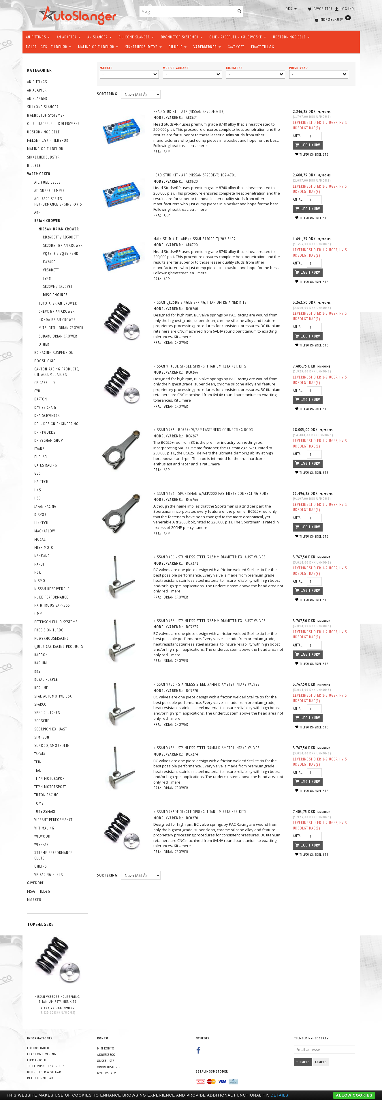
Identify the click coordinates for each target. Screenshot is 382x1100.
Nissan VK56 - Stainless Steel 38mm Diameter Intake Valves (207, 747)
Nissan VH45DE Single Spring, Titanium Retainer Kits (200, 366)
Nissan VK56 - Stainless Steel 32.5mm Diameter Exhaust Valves (210, 620)
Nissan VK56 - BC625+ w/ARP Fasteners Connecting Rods (204, 429)
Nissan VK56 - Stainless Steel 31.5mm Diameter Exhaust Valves (210, 557)
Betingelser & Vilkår (44, 1072)
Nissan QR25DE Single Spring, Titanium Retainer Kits (200, 302)
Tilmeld (303, 1062)
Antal (297, 135)
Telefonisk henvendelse (46, 1066)
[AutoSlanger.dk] (78, 14)
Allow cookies (354, 1095)
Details (280, 1095)
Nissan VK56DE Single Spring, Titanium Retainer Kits (57, 999)
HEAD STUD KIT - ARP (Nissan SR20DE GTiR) (189, 111)
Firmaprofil (37, 1060)
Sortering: (107, 94)
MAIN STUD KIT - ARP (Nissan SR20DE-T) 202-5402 (195, 238)
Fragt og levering (41, 1054)
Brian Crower (177, 342)
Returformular (40, 1078)
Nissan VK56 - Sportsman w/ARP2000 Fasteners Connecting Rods (211, 493)
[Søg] (240, 11)
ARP (168, 151)
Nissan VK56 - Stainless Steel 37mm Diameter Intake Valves (207, 684)
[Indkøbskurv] (332, 19)
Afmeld (321, 1062)
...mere (202, 145)
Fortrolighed (38, 1048)
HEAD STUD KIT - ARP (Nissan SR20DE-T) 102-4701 (195, 175)
